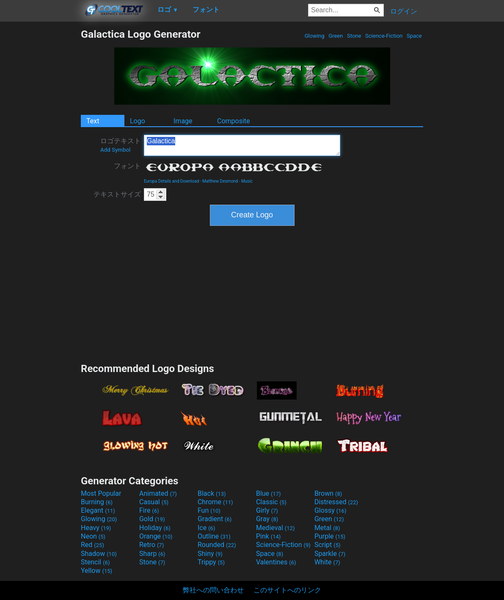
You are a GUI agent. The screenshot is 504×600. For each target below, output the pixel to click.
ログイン (403, 11)
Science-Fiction (384, 36)
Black (212, 493)
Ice (206, 528)
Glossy (330, 510)
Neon (93, 536)
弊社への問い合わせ (213, 590)
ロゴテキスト (120, 145)
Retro (151, 545)
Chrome (215, 502)
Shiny (210, 554)
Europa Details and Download (171, 181)
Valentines (276, 562)
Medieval (275, 528)
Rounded (217, 545)
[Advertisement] (40, 155)
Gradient (214, 519)
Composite (233, 121)
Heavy (96, 528)
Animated (158, 493)
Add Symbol (115, 150)
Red (92, 545)
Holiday (155, 528)
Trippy (211, 562)
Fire (149, 510)
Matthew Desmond (220, 181)
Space (414, 36)
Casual (153, 502)
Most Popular (101, 493)
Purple (329, 536)
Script (327, 545)
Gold (152, 519)
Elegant (98, 510)
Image (183, 121)
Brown (328, 493)
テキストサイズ (117, 194)
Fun (209, 510)
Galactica (242, 145)
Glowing (314, 36)
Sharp (152, 554)
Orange (156, 536)
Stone (354, 36)
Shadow (99, 554)
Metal (327, 528)
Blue (268, 493)
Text (92, 121)
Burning (97, 502)
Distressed (336, 502)
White (327, 562)
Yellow (96, 571)
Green (335, 36)
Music (247, 181)
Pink (268, 536)
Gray (267, 519)
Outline (214, 536)
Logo (137, 121)
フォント (127, 166)
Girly (267, 510)
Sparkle (329, 554)
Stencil (95, 562)
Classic (271, 502)
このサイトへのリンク (287, 590)
